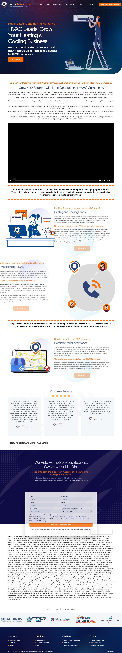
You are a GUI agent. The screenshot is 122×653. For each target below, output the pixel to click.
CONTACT (91, 4)
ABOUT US (82, 4)
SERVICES (40, 5)
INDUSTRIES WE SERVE (55, 5)
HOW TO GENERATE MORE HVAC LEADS (29, 443)
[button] (61, 443)
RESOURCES (71, 5)
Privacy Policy (110, 651)
